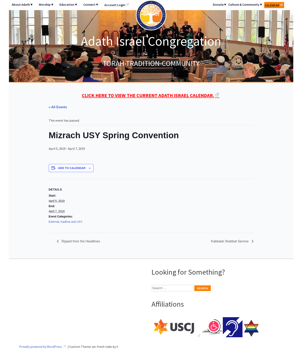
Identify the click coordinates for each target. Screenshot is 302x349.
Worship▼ (46, 4)
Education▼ (69, 4)
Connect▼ (91, 4)
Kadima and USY (71, 221)
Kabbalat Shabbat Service (230, 241)
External (54, 221)
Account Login (114, 5)
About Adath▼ (22, 4)
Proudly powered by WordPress (41, 347)
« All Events (58, 107)
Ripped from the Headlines (80, 241)
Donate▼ (220, 4)
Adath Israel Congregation (151, 41)
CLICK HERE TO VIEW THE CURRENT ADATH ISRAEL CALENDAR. (148, 95)
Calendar (272, 5)
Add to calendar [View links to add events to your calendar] (72, 168)
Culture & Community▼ (245, 4)
